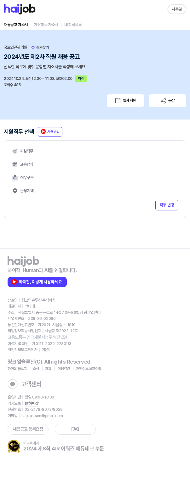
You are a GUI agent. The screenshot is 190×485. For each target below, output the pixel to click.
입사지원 (125, 101)
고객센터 (25, 384)
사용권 (177, 9)
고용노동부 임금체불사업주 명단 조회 (38, 337)
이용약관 (64, 368)
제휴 (48, 368)
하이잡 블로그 (17, 368)
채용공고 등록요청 (28, 429)
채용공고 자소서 (16, 25)
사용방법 (50, 131)
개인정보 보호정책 (88, 368)
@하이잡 (31, 403)
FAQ (75, 429)
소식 (36, 368)
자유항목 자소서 (46, 25)
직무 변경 (166, 205)
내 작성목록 (73, 25)
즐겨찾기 (40, 47)
